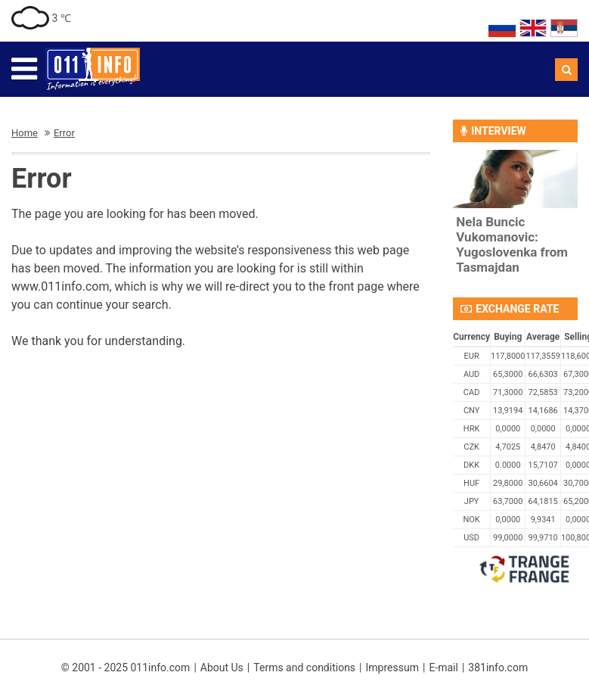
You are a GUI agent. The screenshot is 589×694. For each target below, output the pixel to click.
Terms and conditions (304, 667)
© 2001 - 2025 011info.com (126, 667)
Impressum (392, 667)
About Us (221, 667)
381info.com (498, 667)
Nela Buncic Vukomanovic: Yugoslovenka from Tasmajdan (512, 244)
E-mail (443, 667)
